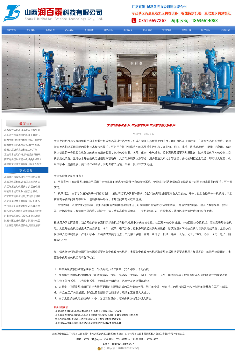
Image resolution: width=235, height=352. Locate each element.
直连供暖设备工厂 (61, 333)
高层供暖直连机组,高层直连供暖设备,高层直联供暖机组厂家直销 (88, 311)
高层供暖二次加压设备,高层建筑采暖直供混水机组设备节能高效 (88, 322)
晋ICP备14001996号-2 (123, 344)
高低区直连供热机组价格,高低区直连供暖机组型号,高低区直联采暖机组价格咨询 (96, 315)
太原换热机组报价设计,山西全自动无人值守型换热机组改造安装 (88, 319)
